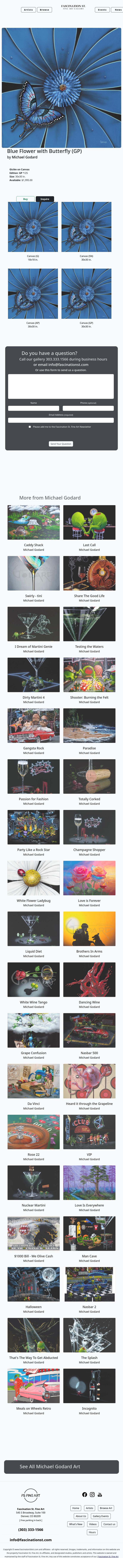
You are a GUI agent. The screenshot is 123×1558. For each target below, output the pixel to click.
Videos (93, 1524)
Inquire (45, 199)
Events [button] (102, 9)
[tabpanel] (61, 268)
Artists (89, 1508)
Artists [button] (28, 9)
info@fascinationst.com (31, 1539)
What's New (75, 1524)
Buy (25, 199)
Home (75, 1508)
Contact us (109, 1524)
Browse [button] (44, 9)
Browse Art (106, 1508)
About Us (81, 1516)
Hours (92, 1532)
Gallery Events (101, 1516)
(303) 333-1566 (30, 1529)
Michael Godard (24, 157)
